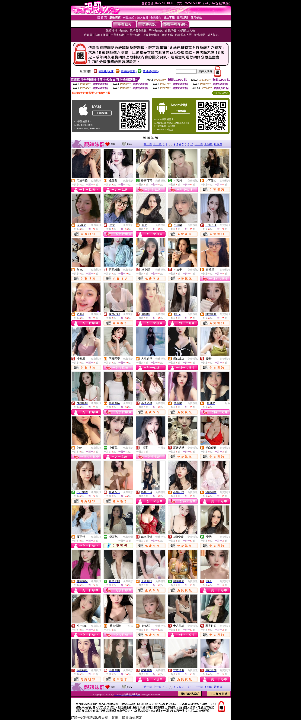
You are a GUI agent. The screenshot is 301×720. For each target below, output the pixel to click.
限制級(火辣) (106, 71)
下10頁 (208, 144)
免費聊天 (128, 536)
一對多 (226, 403)
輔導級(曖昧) (129, 71)
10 (191, 144)
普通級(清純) (151, 71)
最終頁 (218, 144)
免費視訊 (96, 180)
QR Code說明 (221, 93)
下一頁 (199, 144)
